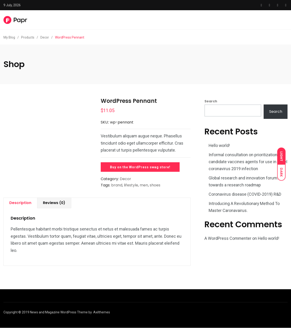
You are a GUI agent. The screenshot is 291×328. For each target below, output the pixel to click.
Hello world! (219, 145)
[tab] (20, 203)
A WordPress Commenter (228, 238)
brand (116, 185)
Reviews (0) (54, 202)
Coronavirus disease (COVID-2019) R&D (245, 194)
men (144, 185)
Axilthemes (101, 312)
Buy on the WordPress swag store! (140, 167)
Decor (125, 179)
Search (210, 101)
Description (21, 202)
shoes (155, 185)
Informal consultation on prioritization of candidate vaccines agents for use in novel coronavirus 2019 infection (248, 161)
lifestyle (131, 185)
